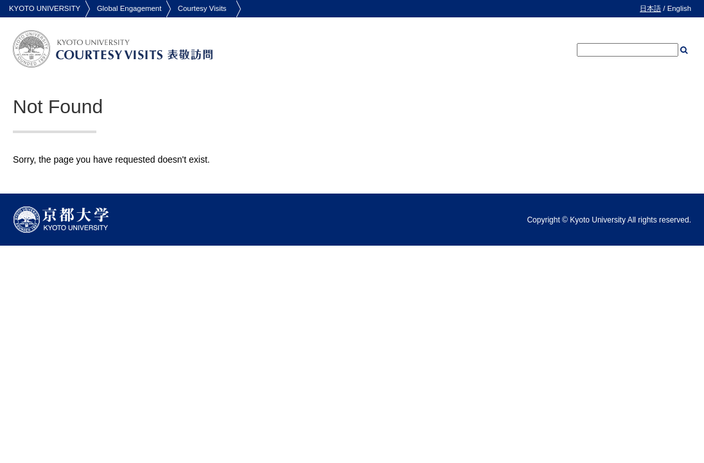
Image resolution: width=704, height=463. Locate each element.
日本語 (650, 8)
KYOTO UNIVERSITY (44, 8)
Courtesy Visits (202, 8)
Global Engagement (129, 8)
